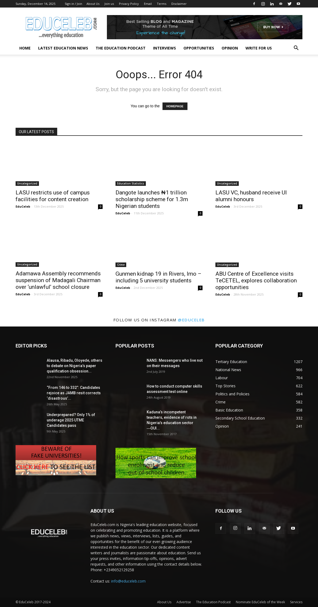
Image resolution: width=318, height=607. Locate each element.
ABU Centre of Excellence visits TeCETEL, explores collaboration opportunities (256, 280)
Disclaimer (179, 4)
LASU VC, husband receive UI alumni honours (251, 196)
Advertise (183, 602)
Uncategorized (27, 183)
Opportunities (198, 48)
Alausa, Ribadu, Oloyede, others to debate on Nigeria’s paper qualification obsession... (74, 365)
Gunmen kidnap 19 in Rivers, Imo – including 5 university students (158, 277)
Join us (109, 4)
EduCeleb (23, 206)
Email (148, 4)
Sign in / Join (73, 4)
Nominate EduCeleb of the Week (260, 602)
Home (25, 48)
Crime (121, 265)
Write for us (258, 48)
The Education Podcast (121, 48)
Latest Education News (63, 48)
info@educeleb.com (128, 581)
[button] (296, 48)
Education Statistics (130, 183)
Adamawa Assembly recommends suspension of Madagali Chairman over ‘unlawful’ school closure (58, 280)
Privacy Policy (129, 4)
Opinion (230, 48)
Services (296, 602)
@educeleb (191, 319)
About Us (92, 4)
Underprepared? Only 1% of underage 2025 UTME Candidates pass (71, 420)
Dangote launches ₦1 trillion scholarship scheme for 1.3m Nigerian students (151, 199)
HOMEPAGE (175, 106)
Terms (161, 4)
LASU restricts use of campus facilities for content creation (53, 196)
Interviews (164, 48)
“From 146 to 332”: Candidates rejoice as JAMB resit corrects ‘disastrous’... (74, 392)
